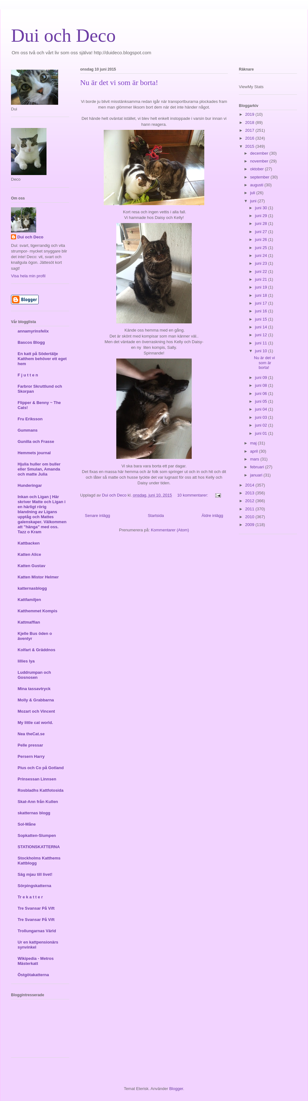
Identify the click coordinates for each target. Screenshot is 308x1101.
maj (254, 443)
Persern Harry (31, 756)
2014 (250, 485)
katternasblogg (32, 588)
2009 (250, 524)
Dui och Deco (63, 35)
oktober (257, 169)
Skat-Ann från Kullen (38, 801)
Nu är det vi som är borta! (119, 82)
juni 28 (261, 223)
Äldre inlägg (212, 515)
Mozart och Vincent (36, 711)
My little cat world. (35, 722)
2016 (250, 138)
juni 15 (261, 319)
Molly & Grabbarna (36, 700)
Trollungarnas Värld (37, 930)
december (259, 153)
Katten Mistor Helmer (38, 577)
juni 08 (261, 385)
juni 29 (261, 215)
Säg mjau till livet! (35, 874)
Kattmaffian (29, 622)
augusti (257, 185)
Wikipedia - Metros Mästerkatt (36, 961)
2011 (250, 509)
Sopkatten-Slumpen (37, 835)
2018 (250, 122)
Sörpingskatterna (34, 885)
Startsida (156, 515)
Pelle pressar (30, 745)
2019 (250, 114)
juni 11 (261, 343)
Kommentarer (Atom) (170, 530)
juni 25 (261, 247)
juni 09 (261, 377)
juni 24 (261, 255)
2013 (250, 493)
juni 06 (261, 393)
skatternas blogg (34, 813)
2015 (250, 146)
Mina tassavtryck (34, 688)
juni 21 (261, 279)
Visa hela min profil (28, 276)
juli (253, 192)
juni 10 (261, 350)
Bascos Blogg (31, 342)
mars (255, 459)
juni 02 (261, 425)
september (260, 177)
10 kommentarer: (193, 495)
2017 (250, 130)
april (254, 451)
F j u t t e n (28, 375)
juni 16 (261, 311)
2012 (250, 500)
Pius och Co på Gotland (41, 767)
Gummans (28, 430)
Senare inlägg (97, 515)
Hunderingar (30, 485)
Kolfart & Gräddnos (36, 649)
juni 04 (261, 409)
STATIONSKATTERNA (39, 846)
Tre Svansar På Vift (36, 908)
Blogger (176, 1088)
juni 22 (261, 271)
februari (257, 467)
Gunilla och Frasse (36, 441)
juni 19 (261, 287)
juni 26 (261, 239)
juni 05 (261, 401)
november (259, 161)
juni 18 (261, 295)
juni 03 (261, 417)
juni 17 (261, 303)
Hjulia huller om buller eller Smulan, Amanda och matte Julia (39, 469)
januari (257, 475)
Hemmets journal (34, 452)
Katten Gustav (31, 565)
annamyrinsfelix (33, 331)
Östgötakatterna (33, 974)
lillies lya (26, 661)
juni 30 (261, 207)
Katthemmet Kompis (37, 611)
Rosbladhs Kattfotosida (40, 790)
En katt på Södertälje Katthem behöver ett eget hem (42, 358)
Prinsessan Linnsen (37, 779)
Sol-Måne (27, 824)
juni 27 (261, 231)
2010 (250, 516)
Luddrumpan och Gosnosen (34, 675)
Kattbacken (29, 543)
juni (254, 201)
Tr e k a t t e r (30, 897)
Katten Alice (29, 554)
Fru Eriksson (30, 419)
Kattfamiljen (29, 599)
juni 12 (261, 334)
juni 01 (261, 433)
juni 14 (261, 327)
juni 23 (261, 263)
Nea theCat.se (31, 733)
